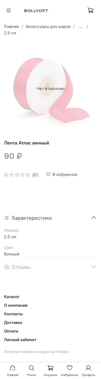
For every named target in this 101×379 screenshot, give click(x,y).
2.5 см (10, 32)
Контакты (13, 313)
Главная (11, 26)
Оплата (11, 331)
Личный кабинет (20, 339)
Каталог (12, 296)
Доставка (13, 322)
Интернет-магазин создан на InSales (36, 351)
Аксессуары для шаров (48, 26)
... (80, 26)
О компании (15, 305)
